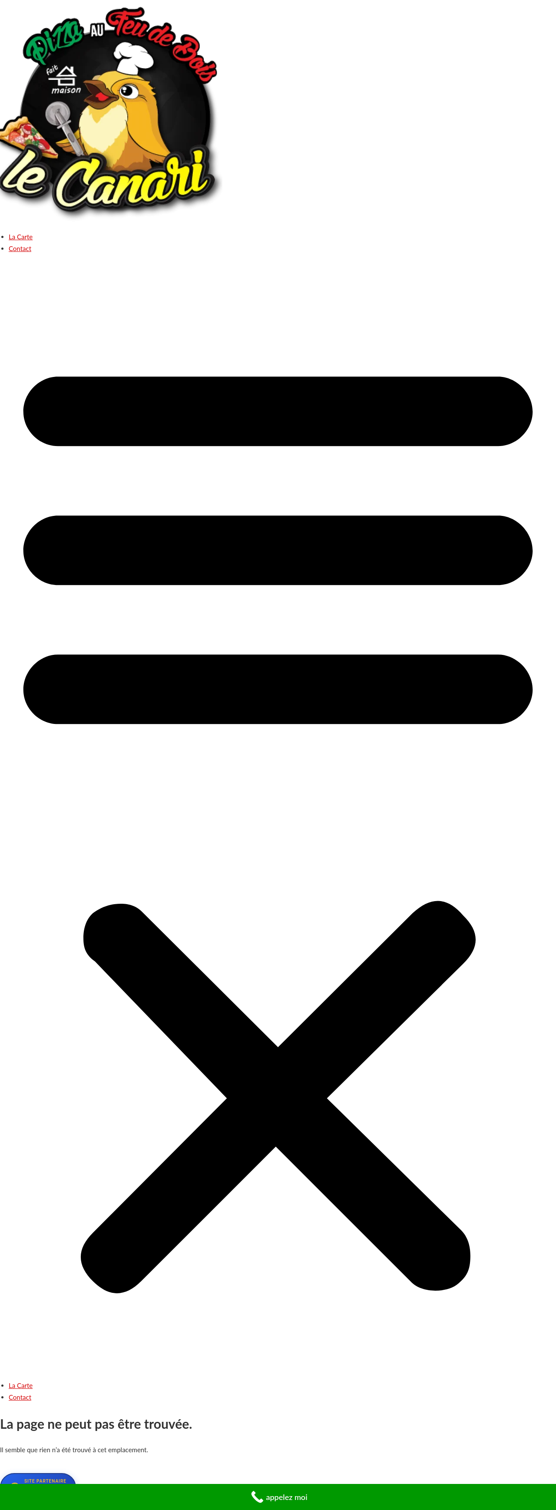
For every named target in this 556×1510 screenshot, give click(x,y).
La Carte (21, 237)
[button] (278, 820)
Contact (20, 248)
